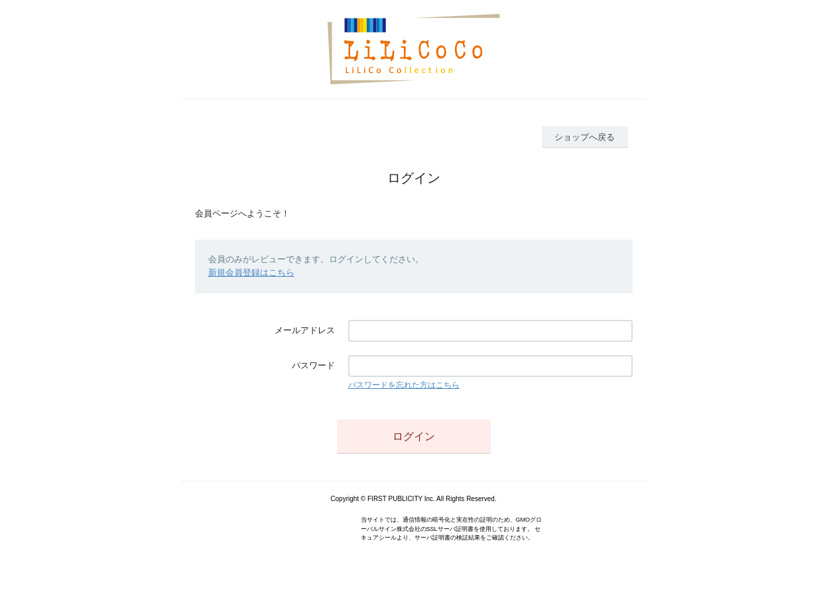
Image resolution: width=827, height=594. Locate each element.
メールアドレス (305, 330)
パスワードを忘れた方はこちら (404, 385)
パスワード (313, 365)
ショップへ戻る (584, 137)
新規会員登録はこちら (251, 272)
